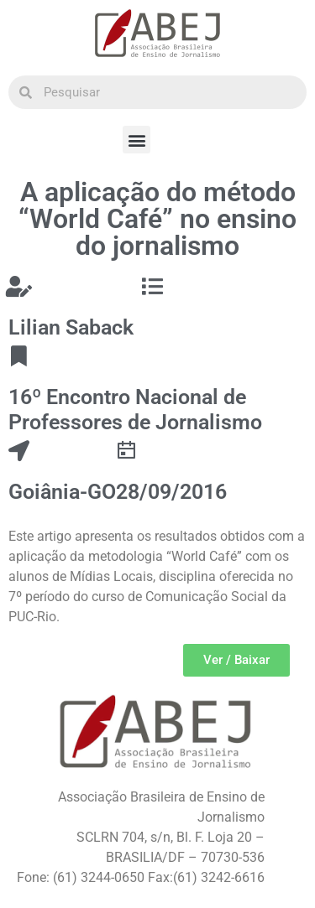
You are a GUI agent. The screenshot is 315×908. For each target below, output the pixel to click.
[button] (136, 139)
